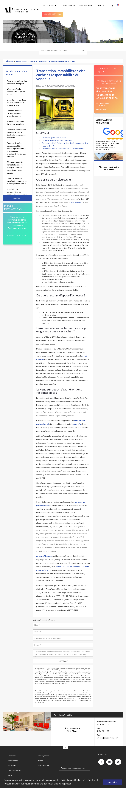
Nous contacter (43, 765)
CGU (10, 775)
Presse (40, 761)
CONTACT (102, 5)
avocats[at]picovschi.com (107, 738)
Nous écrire (101, 110)
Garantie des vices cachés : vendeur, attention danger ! (15, 113)
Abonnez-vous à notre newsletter (73, 768)
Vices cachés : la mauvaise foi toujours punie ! (16, 92)
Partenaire (12, 765)
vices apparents (76, 202)
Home (9, 61)
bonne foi (77, 424)
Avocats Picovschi (44, 556)
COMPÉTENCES (68, 5)
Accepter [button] (112, 782)
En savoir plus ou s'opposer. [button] (57, 784)
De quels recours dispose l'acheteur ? (57, 140)
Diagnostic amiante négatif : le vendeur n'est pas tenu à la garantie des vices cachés (15, 167)
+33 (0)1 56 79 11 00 (52, 14)
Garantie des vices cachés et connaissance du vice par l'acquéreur (17, 181)
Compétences (13, 761)
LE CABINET (49, 5)
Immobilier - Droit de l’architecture (19, 235)
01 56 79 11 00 (103, 724)
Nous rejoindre (43, 756)
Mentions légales (14, 770)
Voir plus (17, 198)
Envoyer (63, 660)
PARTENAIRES (85, 5)
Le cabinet (11, 756)
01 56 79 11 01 (103, 731)
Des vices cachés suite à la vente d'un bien (57, 61)
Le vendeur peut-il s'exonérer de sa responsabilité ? (63, 148)
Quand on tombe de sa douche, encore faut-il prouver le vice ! (16, 102)
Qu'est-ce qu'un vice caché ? (54, 138)
